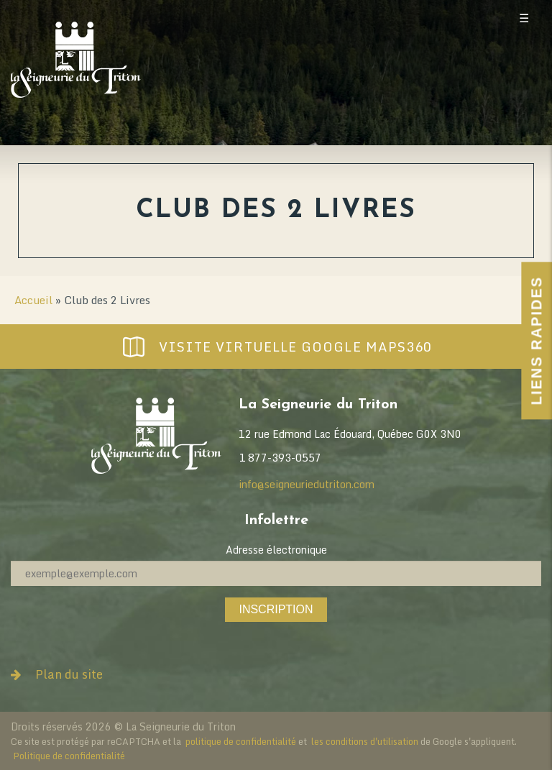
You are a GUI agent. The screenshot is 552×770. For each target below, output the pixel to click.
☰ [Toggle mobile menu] (524, 18)
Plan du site (57, 674)
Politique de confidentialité (69, 755)
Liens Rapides (536, 340)
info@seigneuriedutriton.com (306, 484)
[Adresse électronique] (276, 573)
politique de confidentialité (240, 741)
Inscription (276, 609)
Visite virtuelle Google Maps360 (276, 346)
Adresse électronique (276, 549)
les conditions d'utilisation (364, 741)
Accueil (33, 299)
